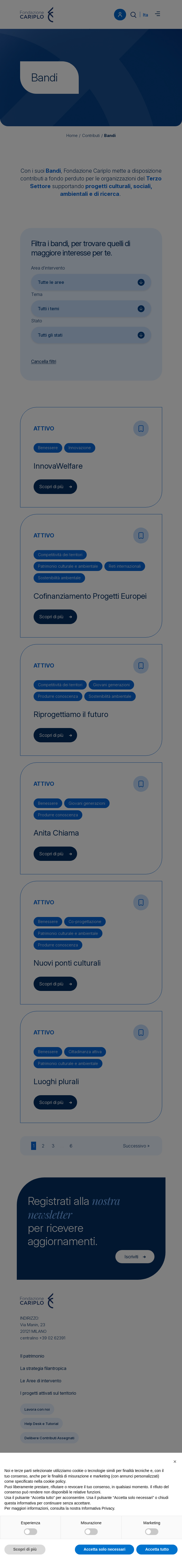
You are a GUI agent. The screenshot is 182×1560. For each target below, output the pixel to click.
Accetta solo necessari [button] (105, 1549)
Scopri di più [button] (25, 1549)
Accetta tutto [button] (157, 1549)
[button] (174, 1461)
